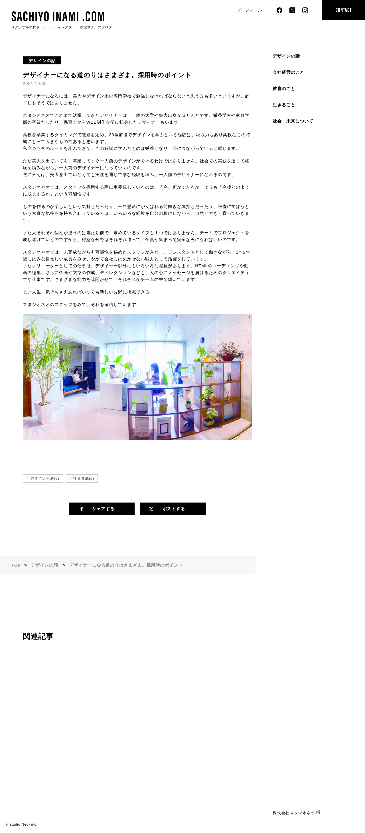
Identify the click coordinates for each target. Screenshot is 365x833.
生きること (284, 104)
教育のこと (284, 88)
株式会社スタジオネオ (294, 812)
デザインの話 (286, 56)
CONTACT (343, 9)
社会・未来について (293, 121)
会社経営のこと (288, 72)
